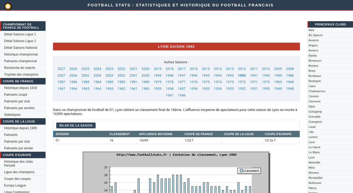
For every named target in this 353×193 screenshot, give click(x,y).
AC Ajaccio (316, 35)
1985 (85, 82)
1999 (157, 75)
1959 (158, 89)
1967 (61, 89)
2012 (242, 69)
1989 (278, 75)
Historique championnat (21, 54)
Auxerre (314, 40)
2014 (217, 69)
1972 (242, 82)
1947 (170, 95)
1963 (109, 89)
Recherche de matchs (19, 68)
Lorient (313, 137)
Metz (312, 167)
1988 (290, 75)
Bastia (313, 55)
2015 (205, 69)
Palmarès (11, 135)
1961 (133, 89)
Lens (312, 142)
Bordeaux (315, 75)
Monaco (314, 172)
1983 (109, 82)
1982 (121, 82)
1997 (181, 75)
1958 (170, 89)
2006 (73, 75)
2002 (121, 75)
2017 (182, 69)
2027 (61, 69)
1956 (194, 89)
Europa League (15, 185)
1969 (278, 82)
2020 (145, 69)
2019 (158, 69)
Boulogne (315, 81)
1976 (194, 82)
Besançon (315, 60)
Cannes (314, 96)
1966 (73, 89)
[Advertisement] (150, 26)
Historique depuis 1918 (20, 88)
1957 (182, 89)
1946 (182, 95)
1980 (145, 82)
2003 (109, 75)
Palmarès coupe (15, 94)
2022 (121, 69)
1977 (182, 82)
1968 (290, 82)
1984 (97, 82)
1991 (254, 75)
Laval (312, 126)
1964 (97, 89)
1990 (266, 75)
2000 (145, 75)
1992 (242, 75)
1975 (205, 82)
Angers (313, 45)
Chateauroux (317, 91)
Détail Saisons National (20, 48)
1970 (266, 82)
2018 (170, 69)
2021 (133, 69)
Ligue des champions (19, 172)
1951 (254, 89)
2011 (254, 69)
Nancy (313, 188)
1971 (254, 82)
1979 (158, 82)
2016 (194, 69)
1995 (205, 75)
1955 (205, 89)
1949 (278, 89)
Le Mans (314, 152)
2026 (73, 69)
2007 (61, 75)
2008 (290, 69)
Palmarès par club (17, 101)
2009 (278, 69)
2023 (109, 69)
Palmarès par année (18, 148)
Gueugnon (315, 121)
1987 (61, 82)
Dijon (312, 106)
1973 (230, 82)
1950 (266, 89)
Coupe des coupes (17, 179)
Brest (312, 70)
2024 (97, 69)
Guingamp (315, 111)
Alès (311, 30)
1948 (290, 89)
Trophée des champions (21, 74)
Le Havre (315, 147)
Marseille (314, 162)
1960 (145, 89)
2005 (85, 75)
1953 (230, 89)
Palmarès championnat (20, 61)
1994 (217, 75)
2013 (230, 69)
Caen (312, 86)
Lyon (312, 157)
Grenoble (315, 116)
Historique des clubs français (18, 163)
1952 (242, 89)
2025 (85, 69)
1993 (230, 75)
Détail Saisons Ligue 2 (20, 41)
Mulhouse (315, 182)
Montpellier (316, 177)
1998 (169, 75)
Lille (311, 131)
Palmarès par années (19, 108)
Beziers (313, 65)
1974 (217, 82)
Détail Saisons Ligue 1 (20, 34)
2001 (133, 75)
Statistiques (12, 115)
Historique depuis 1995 (20, 128)
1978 (170, 82)
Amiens (313, 50)
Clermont (315, 101)
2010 (266, 69)
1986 (73, 82)
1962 (121, 89)
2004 (97, 75)
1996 (193, 75)
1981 (133, 82)
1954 (217, 89)
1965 (85, 89)
